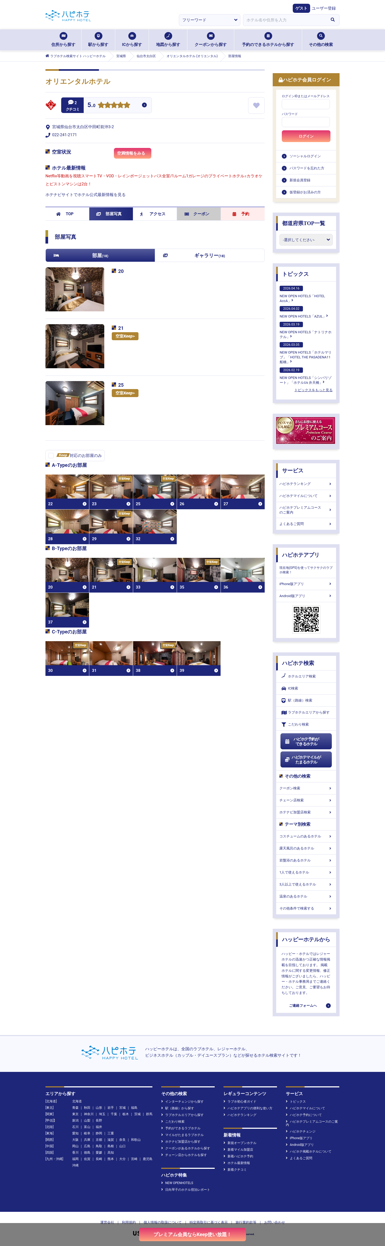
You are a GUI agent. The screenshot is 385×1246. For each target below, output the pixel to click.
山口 (122, 1146)
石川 (75, 1127)
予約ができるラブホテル (181, 1128)
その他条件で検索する (306, 908)
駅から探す (98, 39)
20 (121, 271)
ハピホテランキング (306, 484)
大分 (122, 1159)
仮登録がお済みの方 (305, 192)
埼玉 (102, 1114)
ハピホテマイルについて (306, 496)
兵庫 (87, 1140)
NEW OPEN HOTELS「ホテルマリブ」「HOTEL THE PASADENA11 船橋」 (306, 353)
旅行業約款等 (246, 1222)
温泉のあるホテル (306, 896)
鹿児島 (147, 1159)
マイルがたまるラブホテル (182, 1135)
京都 (99, 1140)
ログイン (306, 136)
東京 (75, 1114)
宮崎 (134, 1159)
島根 (110, 1146)
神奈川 (89, 1114)
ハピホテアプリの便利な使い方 (248, 1108)
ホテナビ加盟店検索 (306, 812)
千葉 (114, 1114)
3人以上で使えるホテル (306, 884)
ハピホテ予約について (304, 1115)
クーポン (196, 213)
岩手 (110, 1108)
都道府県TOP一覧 (303, 223)
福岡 (75, 1159)
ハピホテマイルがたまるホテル (303, 760)
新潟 (75, 1120)
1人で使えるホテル (306, 872)
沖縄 (75, 1165)
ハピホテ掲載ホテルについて (309, 1151)
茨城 (137, 1114)
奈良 (122, 1140)
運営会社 (107, 1222)
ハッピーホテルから (306, 939)
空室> (125, 336)
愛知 (75, 1133)
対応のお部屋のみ (79, 455)
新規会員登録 (300, 180)
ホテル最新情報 (237, 1163)
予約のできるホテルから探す (268, 39)
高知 (110, 1152)
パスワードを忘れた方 (307, 168)
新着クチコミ (235, 1169)
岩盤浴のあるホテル (306, 860)
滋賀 (110, 1140)
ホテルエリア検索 (299, 676)
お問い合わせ (274, 1222)
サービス (292, 470)
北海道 (77, 1101)
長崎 (99, 1159)
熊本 (110, 1159)
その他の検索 (321, 39)
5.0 (91, 105)
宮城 (122, 1108)
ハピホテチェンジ (300, 1131)
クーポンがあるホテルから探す (185, 1148)
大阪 (75, 1140)
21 (121, 328)
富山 (87, 1127)
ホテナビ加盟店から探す (181, 1141)
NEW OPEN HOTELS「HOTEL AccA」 (302, 294)
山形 (99, 1108)
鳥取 (99, 1146)
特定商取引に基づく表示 (209, 1222)
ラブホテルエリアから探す (306, 712)
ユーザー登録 (324, 8)
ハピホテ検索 (298, 663)
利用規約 (129, 1222)
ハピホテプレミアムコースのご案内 (306, 510)
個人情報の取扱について (163, 1222)
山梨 (87, 1120)
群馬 (149, 1114)
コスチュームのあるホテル (306, 836)
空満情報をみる (134, 155)
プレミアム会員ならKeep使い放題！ (192, 1234)
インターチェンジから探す (182, 1101)
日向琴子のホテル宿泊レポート (185, 1190)
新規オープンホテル (240, 1143)
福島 (134, 1108)
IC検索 (290, 688)
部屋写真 (109, 213)
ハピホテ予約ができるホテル (302, 741)
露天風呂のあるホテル (306, 848)
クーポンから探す (211, 39)
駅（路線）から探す (177, 1108)
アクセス (152, 213)
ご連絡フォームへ (303, 1006)
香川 (75, 1152)
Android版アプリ (306, 596)
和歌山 (136, 1140)
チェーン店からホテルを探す (184, 1155)
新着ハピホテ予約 (238, 1156)
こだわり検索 (295, 724)
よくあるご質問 (306, 524)
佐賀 (87, 1159)
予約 (241, 213)
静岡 (99, 1133)
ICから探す (132, 39)
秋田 (87, 1108)
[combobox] (284, 20)
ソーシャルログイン (305, 156)
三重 (110, 1133)
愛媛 (99, 1152)
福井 (99, 1127)
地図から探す (168, 39)
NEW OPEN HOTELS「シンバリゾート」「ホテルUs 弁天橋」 (306, 376)
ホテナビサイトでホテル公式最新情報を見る (85, 194)
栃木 (125, 1114)
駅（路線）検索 (297, 700)
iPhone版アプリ (306, 584)
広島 (87, 1146)
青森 (75, 1108)
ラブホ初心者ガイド (240, 1101)
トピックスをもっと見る (313, 390)
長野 (99, 1120)
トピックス (295, 274)
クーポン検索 (306, 788)
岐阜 (87, 1133)
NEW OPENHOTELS (177, 1183)
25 (121, 385)
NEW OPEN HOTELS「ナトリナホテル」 (306, 330)
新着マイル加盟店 (238, 1149)
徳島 (87, 1152)
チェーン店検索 (306, 800)
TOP (65, 213)
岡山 (75, 1146)
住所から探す (63, 39)
